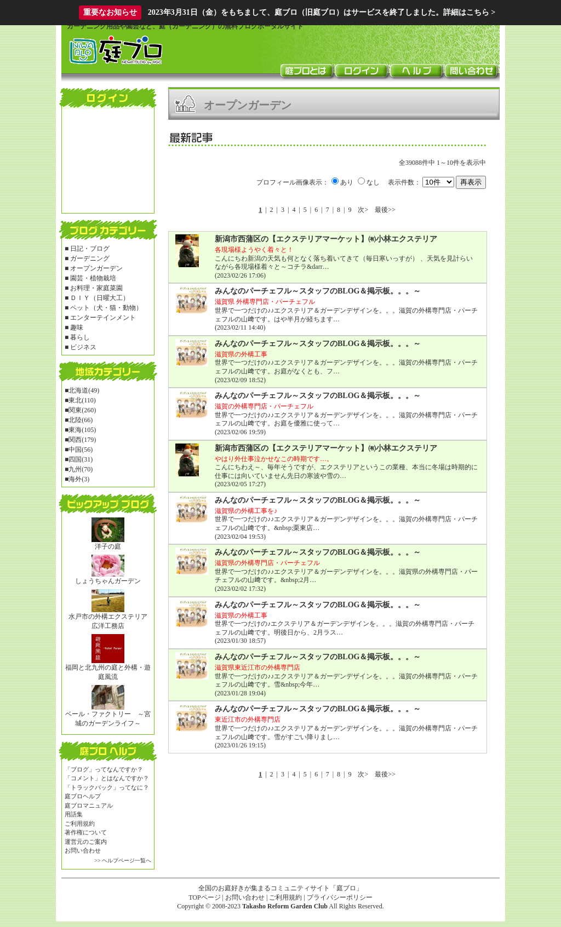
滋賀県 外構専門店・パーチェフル (265, 302)
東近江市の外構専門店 (247, 719)
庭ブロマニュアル (89, 805)
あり (346, 182)
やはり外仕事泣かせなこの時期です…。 (274, 459)
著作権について (86, 832)
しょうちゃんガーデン (108, 581)
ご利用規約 (80, 823)
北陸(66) (80, 420)
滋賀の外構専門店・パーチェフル (264, 406)
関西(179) (82, 440)
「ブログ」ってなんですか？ (104, 769)
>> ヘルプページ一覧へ (122, 860)
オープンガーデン (96, 268)
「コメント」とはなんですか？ (107, 778)
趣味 (76, 327)
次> (363, 210)
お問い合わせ (83, 850)
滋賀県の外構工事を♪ (246, 511)
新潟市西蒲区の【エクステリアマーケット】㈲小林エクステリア (326, 239)
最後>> (385, 210)
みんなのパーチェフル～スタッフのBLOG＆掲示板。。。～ (318, 291)
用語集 (74, 814)
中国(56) (80, 449)
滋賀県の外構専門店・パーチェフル (267, 563)
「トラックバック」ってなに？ (107, 787)
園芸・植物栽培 (93, 278)
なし (373, 182)
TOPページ (204, 897)
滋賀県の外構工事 (241, 354)
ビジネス (83, 347)
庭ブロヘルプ (83, 796)
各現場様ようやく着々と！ (254, 250)
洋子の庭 (108, 546)
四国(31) (80, 459)
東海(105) (82, 430)
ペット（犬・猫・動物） (106, 308)
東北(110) (82, 400)
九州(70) (80, 469)
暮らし (80, 337)
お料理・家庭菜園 (96, 288)
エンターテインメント (103, 317)
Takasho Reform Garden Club (285, 906)
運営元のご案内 (86, 841)
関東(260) (82, 410)
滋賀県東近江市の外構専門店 (257, 667)
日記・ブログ (90, 248)
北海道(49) (83, 390)
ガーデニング (90, 258)
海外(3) (78, 479)
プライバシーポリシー (340, 897)
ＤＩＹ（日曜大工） (99, 298)
